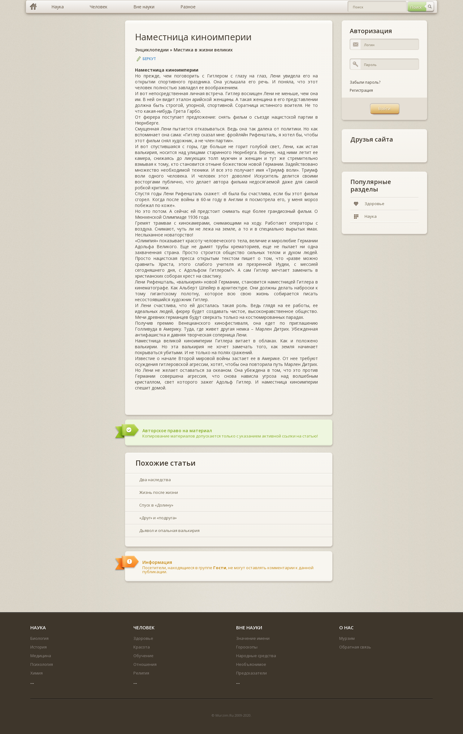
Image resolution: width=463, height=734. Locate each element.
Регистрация (361, 90)
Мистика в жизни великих (203, 50)
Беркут (149, 58)
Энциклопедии (152, 50)
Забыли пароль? (365, 82)
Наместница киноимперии (193, 37)
